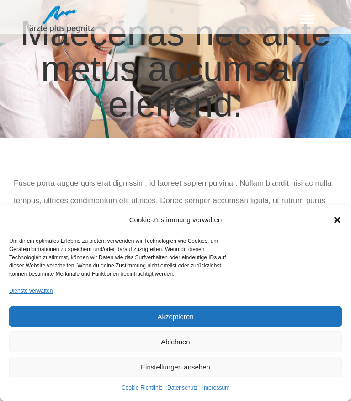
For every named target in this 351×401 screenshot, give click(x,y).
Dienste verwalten (31, 291)
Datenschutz (182, 388)
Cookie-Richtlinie (142, 388)
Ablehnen (175, 342)
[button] (337, 220)
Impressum (215, 388)
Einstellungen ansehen (175, 367)
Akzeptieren (175, 317)
